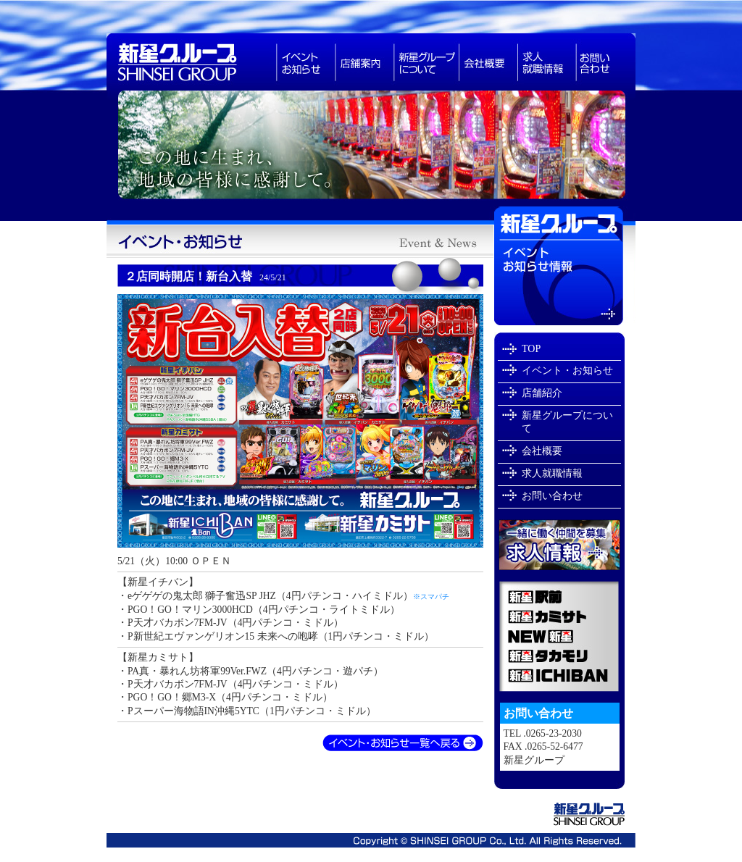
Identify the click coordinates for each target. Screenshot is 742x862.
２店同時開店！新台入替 (205, 276)
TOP (531, 348)
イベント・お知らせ (567, 370)
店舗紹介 (542, 393)
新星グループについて (426, 62)
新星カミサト (559, 616)
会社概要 (488, 62)
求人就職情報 (546, 62)
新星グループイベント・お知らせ (300, 241)
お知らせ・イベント (305, 62)
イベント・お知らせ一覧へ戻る (402, 744)
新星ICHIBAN (559, 679)
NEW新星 (559, 636)
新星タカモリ (559, 656)
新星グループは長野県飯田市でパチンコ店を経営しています (371, 149)
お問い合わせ (605, 62)
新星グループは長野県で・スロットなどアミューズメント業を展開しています (191, 62)
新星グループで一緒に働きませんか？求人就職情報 (559, 544)
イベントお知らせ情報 (564, 266)
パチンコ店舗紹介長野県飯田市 (364, 62)
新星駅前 (559, 593)
